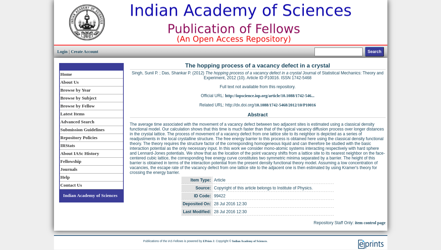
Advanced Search (77, 121)
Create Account (84, 51)
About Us (69, 82)
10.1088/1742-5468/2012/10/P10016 (285, 105)
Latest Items (72, 113)
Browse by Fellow (77, 105)
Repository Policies (79, 137)
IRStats (67, 145)
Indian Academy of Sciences (90, 195)
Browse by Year (75, 90)
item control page (370, 222)
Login (62, 51)
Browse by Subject (78, 98)
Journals (68, 169)
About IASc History (79, 153)
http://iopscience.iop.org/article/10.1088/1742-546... (270, 95)
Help (65, 177)
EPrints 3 (208, 241)
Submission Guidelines (82, 129)
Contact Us (71, 185)
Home (66, 74)
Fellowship (70, 161)
